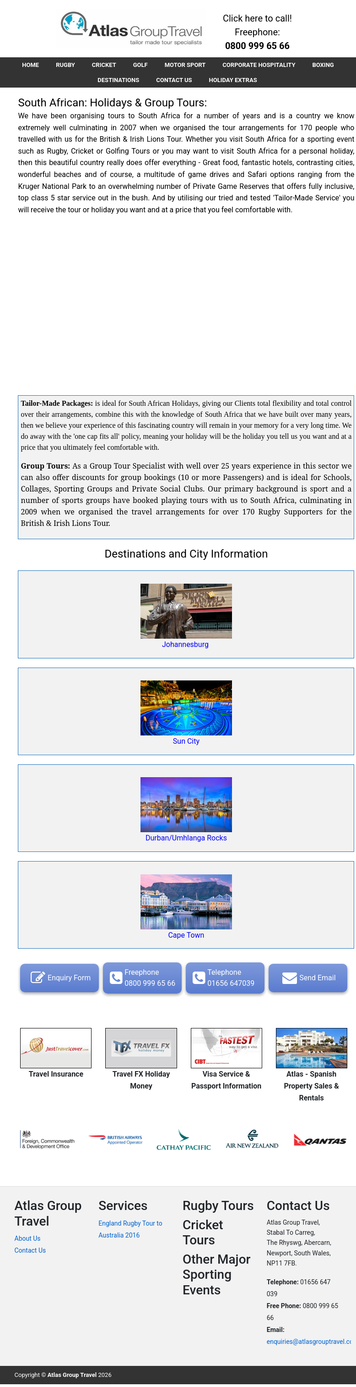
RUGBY (63, 65)
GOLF (140, 65)
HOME (27, 65)
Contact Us (30, 1252)
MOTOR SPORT (186, 65)
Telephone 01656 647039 (222, 979)
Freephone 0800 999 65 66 (141, 979)
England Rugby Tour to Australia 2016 (130, 1230)
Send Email (307, 979)
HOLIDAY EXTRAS (234, 81)
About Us (28, 1240)
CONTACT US (174, 81)
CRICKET (103, 65)
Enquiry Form (59, 979)
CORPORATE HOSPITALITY (261, 65)
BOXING (326, 65)
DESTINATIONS (117, 81)
